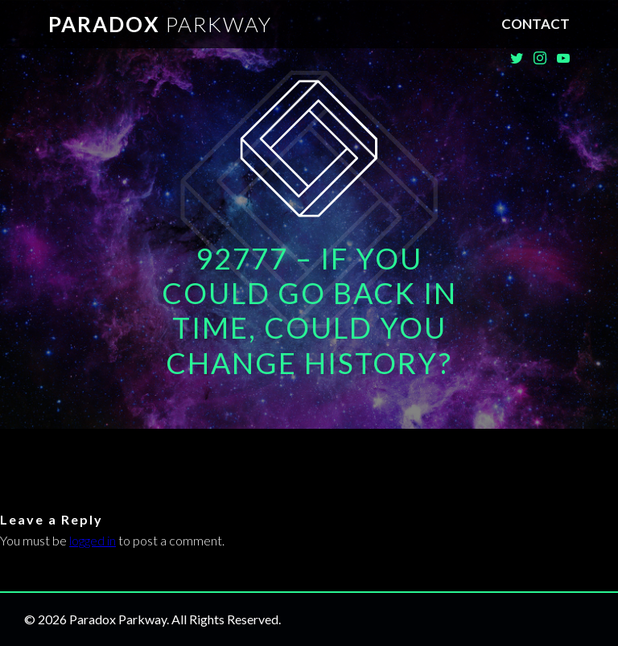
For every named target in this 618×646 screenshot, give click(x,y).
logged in (92, 540)
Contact (535, 23)
